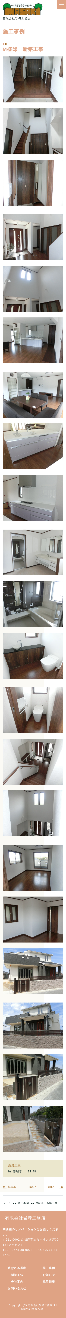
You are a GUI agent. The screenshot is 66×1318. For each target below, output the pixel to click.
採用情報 (49, 1281)
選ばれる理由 (17, 1268)
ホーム (7, 1203)
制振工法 (17, 1274)
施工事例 (23, 1203)
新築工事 (14, 1165)
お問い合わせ (17, 1288)
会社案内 (17, 1281)
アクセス (14, 1244)
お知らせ (49, 1274)
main (33, 1187)
